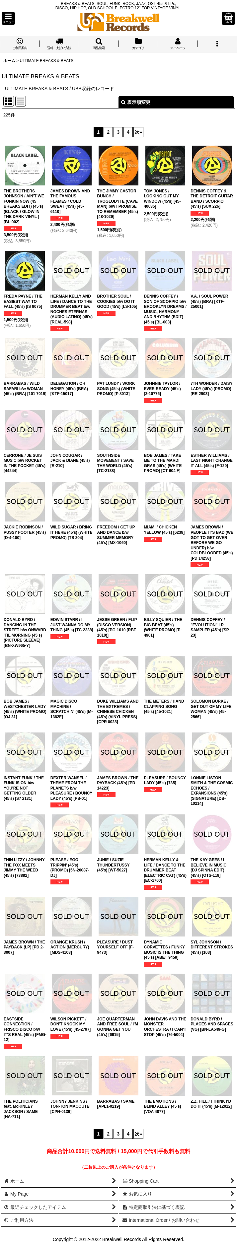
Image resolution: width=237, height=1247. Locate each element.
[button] (8, 18)
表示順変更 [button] (135, 102)
